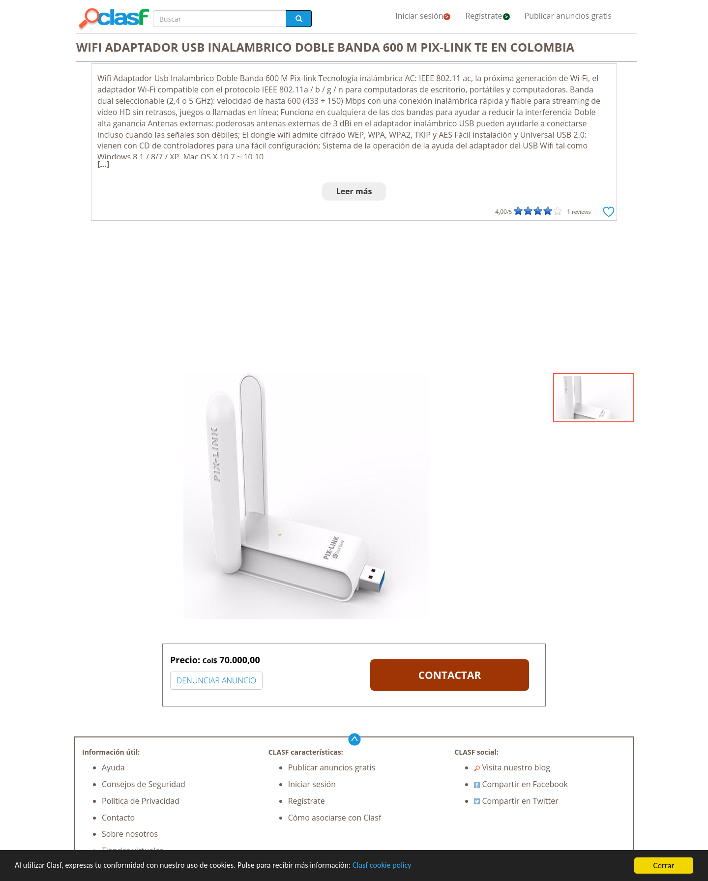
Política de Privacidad (140, 800)
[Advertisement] (354, 299)
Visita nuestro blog (512, 767)
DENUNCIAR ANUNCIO (216, 680)
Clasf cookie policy (402, 866)
